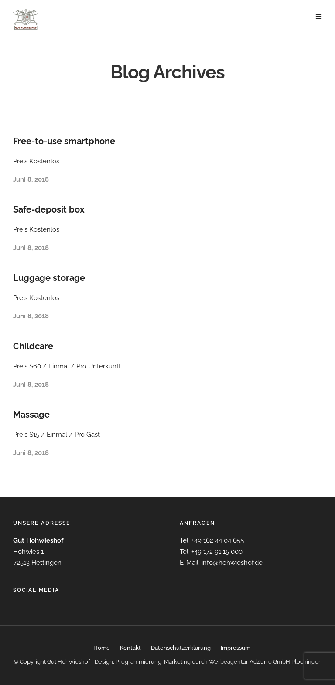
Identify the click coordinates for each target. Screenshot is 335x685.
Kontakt (130, 648)
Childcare (33, 346)
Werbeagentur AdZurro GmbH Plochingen (265, 661)
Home (101, 648)
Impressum (235, 648)
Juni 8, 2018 (31, 179)
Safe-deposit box (49, 209)
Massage (31, 414)
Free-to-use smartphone (64, 141)
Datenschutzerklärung (181, 648)
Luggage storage (49, 278)
